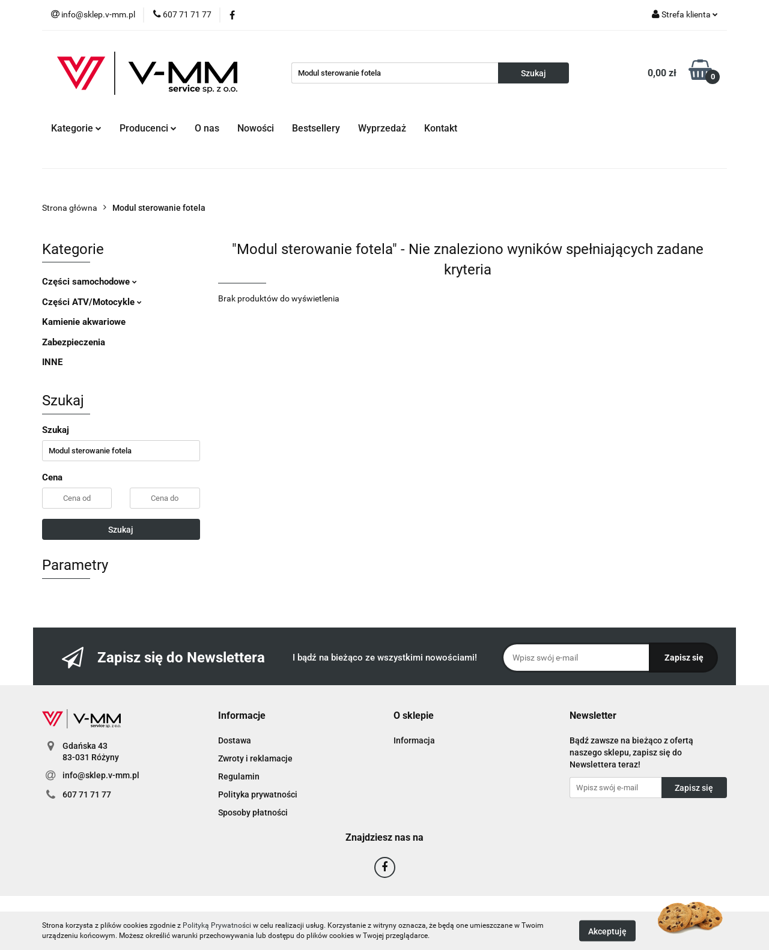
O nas (207, 128)
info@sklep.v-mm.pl (100, 775)
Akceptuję (607, 931)
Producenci (148, 128)
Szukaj (120, 529)
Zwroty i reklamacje (255, 758)
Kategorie (76, 128)
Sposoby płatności (253, 812)
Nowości (255, 128)
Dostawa (234, 740)
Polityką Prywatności (217, 925)
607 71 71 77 (86, 794)
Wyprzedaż (382, 128)
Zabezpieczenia (73, 342)
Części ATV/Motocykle (92, 302)
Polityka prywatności (257, 794)
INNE (52, 362)
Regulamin (239, 776)
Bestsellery (316, 128)
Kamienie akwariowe (84, 321)
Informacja (414, 740)
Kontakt (440, 128)
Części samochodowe (89, 281)
